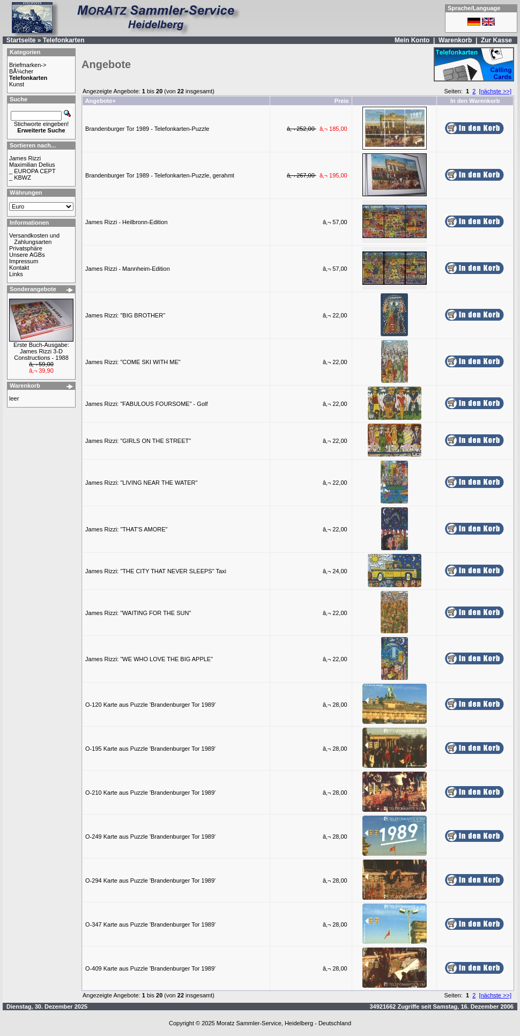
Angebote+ (100, 101)
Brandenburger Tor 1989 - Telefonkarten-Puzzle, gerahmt (159, 175)
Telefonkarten (64, 40)
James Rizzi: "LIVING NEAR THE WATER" (141, 482)
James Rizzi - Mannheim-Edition (127, 268)
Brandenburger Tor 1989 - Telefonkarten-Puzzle (147, 128)
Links (16, 274)
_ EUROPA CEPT (32, 171)
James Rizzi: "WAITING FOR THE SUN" (138, 613)
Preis (342, 101)
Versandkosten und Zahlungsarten (34, 238)
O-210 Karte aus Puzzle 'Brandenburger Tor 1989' (150, 792)
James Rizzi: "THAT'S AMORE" (126, 529)
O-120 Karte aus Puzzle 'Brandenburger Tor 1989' (150, 704)
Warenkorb (455, 40)
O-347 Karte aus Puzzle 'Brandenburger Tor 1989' (150, 924)
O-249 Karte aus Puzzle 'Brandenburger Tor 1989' (150, 836)
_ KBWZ (20, 177)
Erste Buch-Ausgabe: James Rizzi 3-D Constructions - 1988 (41, 351)
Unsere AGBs (27, 254)
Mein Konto (412, 40)
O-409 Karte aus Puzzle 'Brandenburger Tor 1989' (150, 968)
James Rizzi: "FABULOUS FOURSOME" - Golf (146, 404)
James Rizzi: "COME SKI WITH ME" (133, 362)
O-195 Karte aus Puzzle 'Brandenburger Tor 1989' (150, 748)
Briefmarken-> (27, 65)
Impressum (23, 261)
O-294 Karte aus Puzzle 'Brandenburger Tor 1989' (150, 880)
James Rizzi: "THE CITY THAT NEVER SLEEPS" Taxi (155, 571)
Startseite (21, 40)
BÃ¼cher (21, 71)
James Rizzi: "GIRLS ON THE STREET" (138, 441)
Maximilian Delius (32, 164)
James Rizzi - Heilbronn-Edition (126, 222)
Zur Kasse (496, 40)
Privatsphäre (25, 248)
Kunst (16, 84)
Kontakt (19, 267)
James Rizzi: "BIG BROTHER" (125, 315)
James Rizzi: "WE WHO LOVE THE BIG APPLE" (149, 659)
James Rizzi (25, 158)
